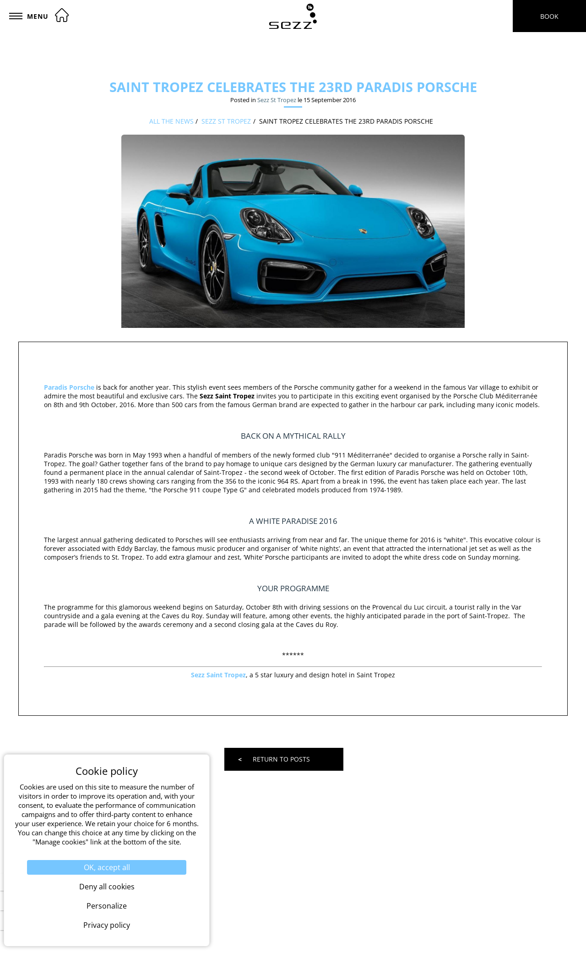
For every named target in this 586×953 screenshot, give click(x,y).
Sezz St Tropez (276, 100)
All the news (171, 121)
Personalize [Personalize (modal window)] (107, 906)
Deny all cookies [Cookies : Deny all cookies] (107, 887)
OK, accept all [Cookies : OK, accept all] (107, 867)
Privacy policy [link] (106, 925)
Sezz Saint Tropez (218, 674)
